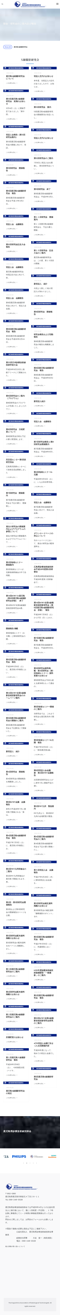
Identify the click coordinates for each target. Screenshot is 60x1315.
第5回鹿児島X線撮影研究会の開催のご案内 (16, 719)
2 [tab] (27, 1163)
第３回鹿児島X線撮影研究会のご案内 (15, 970)
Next (54, 1156)
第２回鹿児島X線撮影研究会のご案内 (15, 1015)
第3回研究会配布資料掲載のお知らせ (15, 937)
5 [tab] (36, 1163)
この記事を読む (12, 83)
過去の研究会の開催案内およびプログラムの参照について (15, 529)
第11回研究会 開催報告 (15, 169)
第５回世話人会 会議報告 (43, 871)
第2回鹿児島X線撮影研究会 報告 (44, 996)
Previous (7, 1156)
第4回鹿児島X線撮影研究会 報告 (16, 836)
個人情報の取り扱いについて (15, 1246)
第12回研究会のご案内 (43, 158)
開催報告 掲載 (12, 628)
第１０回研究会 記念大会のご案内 (43, 251)
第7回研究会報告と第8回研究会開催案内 (44, 443)
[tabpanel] (13, 1156)
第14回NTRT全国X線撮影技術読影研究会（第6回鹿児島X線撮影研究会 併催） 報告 (44, 606)
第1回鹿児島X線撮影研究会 (43, 1077)
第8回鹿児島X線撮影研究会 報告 (44, 369)
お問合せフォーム (33, 1219)
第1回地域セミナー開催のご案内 (44, 707)
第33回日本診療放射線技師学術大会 (16, 363)
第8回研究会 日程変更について (15, 430)
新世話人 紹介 (40, 283)
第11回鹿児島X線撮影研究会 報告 (16, 192)
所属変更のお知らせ (14, 1037)
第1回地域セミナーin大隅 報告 (44, 741)
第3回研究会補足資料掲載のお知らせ (43, 904)
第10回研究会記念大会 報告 (16, 245)
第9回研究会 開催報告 (43, 313)
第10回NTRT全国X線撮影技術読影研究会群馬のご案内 (44, 1020)
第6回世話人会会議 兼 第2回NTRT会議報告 (44, 773)
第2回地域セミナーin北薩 (43, 473)
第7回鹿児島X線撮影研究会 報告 (44, 639)
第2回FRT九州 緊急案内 (44, 807)
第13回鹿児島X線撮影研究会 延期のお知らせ (15, 101)
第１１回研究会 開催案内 (43, 218)
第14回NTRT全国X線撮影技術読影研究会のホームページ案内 (16, 695)
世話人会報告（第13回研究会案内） (15, 136)
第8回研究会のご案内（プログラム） (15, 397)
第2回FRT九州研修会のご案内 (16, 870)
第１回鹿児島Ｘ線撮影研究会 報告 (15, 1058)
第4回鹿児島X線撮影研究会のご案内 (44, 837)
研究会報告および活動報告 (43, 335)
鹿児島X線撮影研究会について (15, 77)
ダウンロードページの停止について (43, 534)
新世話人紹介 (39, 401)
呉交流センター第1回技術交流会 (16, 460)
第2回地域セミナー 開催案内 (15, 563)
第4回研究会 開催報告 (15, 773)
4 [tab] (33, 1163)
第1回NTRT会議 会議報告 (15, 803)
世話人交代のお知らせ (43, 76)
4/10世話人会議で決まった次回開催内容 (44, 1044)
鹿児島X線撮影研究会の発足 (15, 1092)
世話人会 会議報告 (14, 224)
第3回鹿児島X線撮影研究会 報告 (44, 938)
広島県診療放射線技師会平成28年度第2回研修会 (43, 569)
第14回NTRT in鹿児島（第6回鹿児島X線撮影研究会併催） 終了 (16, 598)
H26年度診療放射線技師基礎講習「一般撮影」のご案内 (43, 973)
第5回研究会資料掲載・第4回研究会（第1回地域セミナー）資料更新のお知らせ (43, 672)
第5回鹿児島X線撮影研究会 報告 (16, 660)
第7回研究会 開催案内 (15, 494)
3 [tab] (30, 1163)
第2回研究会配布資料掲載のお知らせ (15, 993)
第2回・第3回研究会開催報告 (16, 903)
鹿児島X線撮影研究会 (20, 47)
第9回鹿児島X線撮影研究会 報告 (16, 330)
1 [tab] (23, 1163)
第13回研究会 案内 (42, 107)
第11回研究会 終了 (42, 189)
